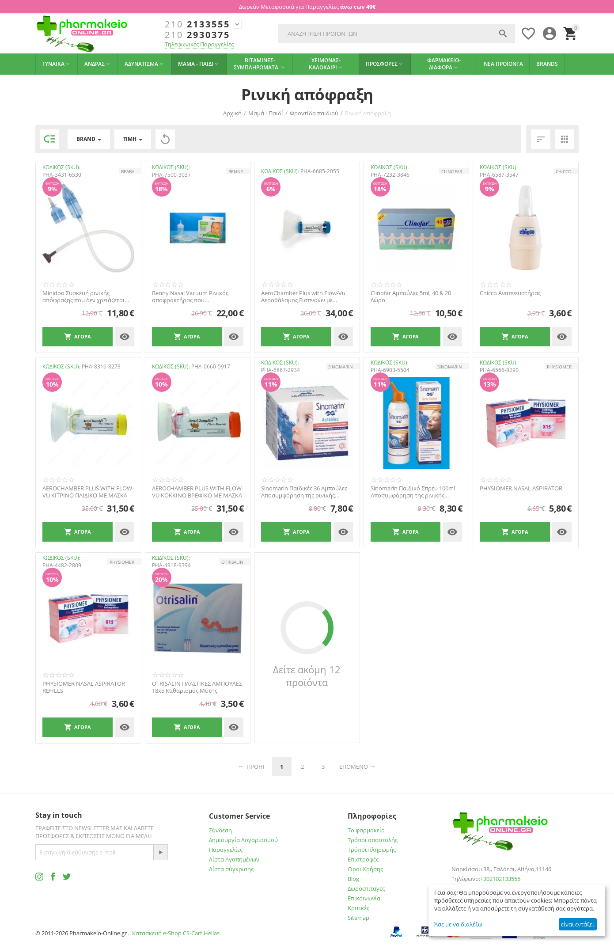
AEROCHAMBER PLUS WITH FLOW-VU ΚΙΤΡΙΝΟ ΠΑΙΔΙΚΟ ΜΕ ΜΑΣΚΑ (88, 492)
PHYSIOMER (559, 367)
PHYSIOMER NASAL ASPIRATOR (521, 488)
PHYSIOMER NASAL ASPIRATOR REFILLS (83, 687)
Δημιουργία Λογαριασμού (243, 840)
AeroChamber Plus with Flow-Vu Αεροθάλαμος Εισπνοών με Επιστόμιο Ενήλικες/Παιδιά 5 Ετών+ (303, 297)
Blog (353, 879)
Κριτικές (358, 908)
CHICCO (564, 171)
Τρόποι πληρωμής (372, 850)
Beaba (127, 171)
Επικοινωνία (364, 898)
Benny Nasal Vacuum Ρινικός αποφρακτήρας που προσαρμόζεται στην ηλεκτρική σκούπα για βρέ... (194, 297)
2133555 (197, 24)
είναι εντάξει (577, 924)
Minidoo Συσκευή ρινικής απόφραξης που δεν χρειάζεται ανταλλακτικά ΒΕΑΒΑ (83, 297)
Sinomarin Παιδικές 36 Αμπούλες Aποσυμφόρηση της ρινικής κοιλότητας (304, 492)
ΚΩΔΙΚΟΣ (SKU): (61, 167)
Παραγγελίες (226, 850)
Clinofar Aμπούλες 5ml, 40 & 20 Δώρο (411, 297)
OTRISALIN (232, 562)
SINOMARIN (340, 367)
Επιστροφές (363, 859)
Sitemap (358, 918)
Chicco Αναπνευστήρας (510, 293)
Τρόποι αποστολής (373, 840)
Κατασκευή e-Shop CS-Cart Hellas (176, 933)
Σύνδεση (220, 830)
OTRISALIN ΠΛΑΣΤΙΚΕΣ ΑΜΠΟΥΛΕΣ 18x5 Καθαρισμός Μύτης (197, 687)
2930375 (197, 35)
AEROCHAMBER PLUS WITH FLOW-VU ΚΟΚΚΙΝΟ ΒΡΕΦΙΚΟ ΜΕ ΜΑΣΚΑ (197, 492)
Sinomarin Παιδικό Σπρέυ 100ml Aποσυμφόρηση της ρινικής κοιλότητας (413, 492)
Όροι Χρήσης (365, 869)
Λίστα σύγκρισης (231, 869)
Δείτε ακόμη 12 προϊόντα (307, 676)
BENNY (235, 171)
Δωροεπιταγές (366, 888)
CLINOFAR (451, 171)
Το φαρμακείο (366, 830)
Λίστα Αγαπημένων (234, 859)
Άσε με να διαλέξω (458, 924)
